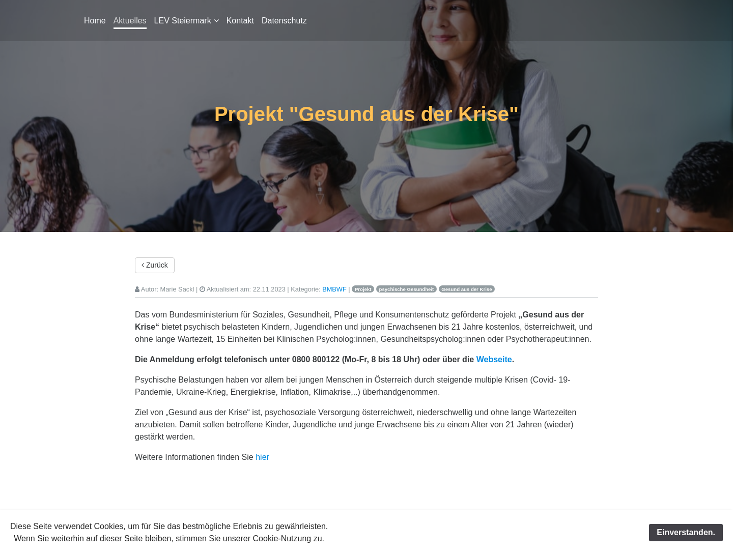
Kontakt (240, 20)
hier (262, 457)
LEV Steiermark (182, 20)
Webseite (494, 359)
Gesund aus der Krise (466, 289)
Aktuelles (130, 20)
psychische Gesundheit (406, 289)
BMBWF (334, 289)
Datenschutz (284, 20)
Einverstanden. (686, 532)
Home (95, 20)
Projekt (363, 289)
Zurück (155, 265)
